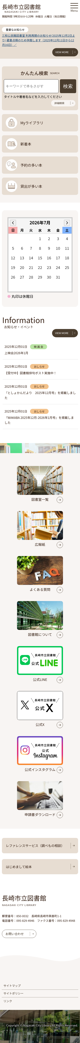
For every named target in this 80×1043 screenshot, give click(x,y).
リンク (7, 1001)
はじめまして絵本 (19, 866)
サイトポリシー (13, 993)
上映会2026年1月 (16, 353)
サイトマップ (12, 986)
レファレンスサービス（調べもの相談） (35, 845)
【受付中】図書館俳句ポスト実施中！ (30, 373)
